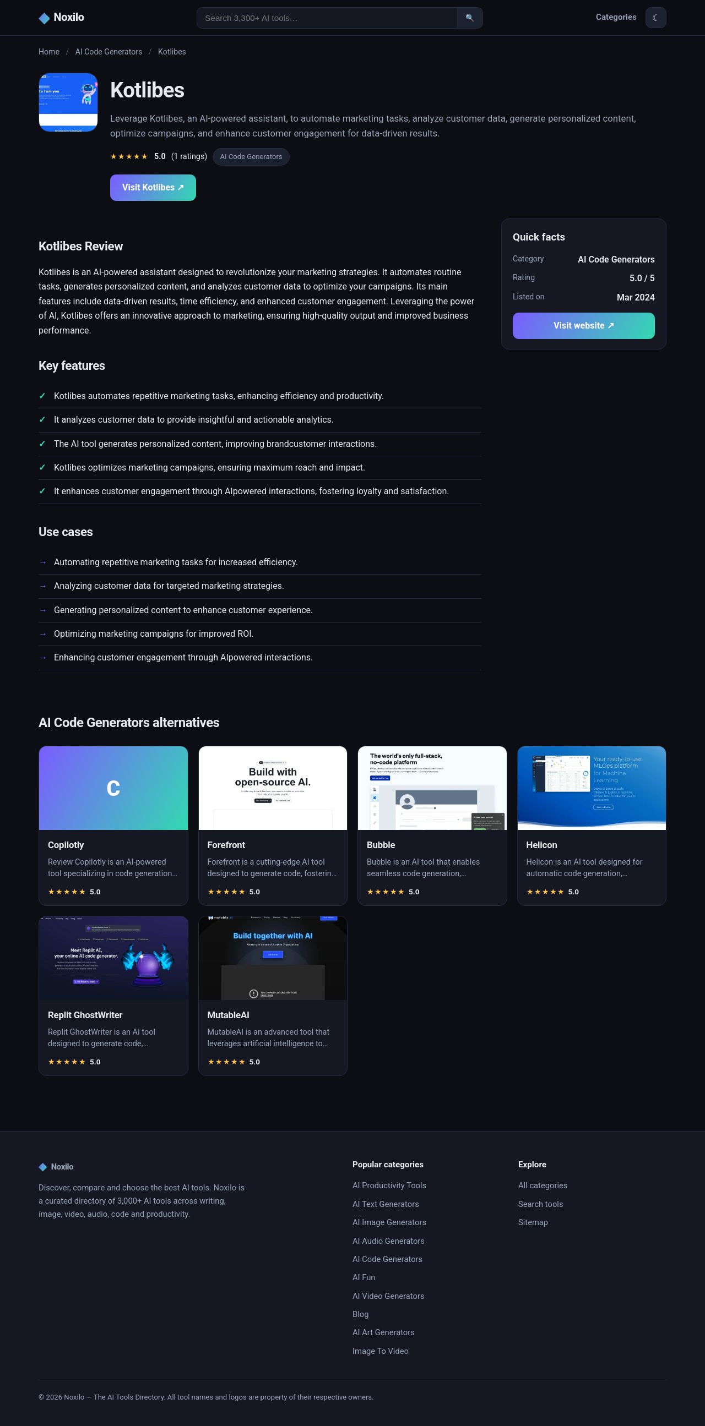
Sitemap (533, 1222)
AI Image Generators (389, 1222)
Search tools (540, 1204)
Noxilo (56, 1167)
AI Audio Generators (388, 1241)
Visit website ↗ (584, 325)
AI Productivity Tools (389, 1185)
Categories (616, 17)
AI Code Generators (109, 51)
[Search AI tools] (327, 18)
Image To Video (380, 1351)
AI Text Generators (385, 1204)
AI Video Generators (388, 1296)
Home (49, 51)
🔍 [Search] (470, 18)
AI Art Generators (383, 1332)
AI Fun (363, 1277)
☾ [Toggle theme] (656, 18)
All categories (542, 1185)
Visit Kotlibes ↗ (153, 187)
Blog (360, 1314)
